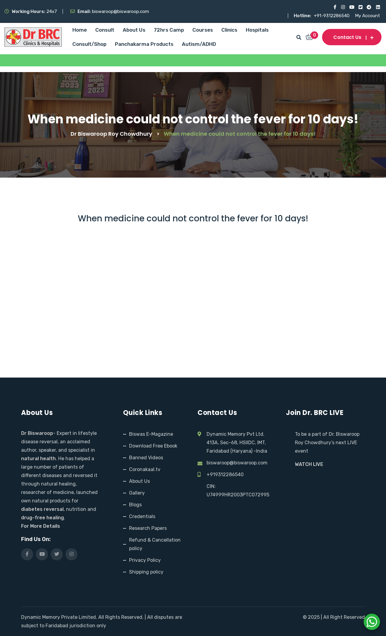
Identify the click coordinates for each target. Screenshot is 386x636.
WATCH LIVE (309, 464)
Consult (104, 30)
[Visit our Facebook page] (334, 7)
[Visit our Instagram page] (342, 7)
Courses (202, 30)
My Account (367, 15)
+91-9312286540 (332, 15)
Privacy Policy (145, 560)
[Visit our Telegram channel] (369, 7)
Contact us (351, 37)
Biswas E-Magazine (151, 434)
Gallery (137, 493)
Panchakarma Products (144, 44)
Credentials (142, 516)
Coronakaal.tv (144, 469)
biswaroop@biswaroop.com (237, 463)
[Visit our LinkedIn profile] (377, 7)
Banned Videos (146, 457)
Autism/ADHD (199, 44)
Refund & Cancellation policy (155, 544)
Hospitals (257, 30)
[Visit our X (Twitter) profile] (360, 7)
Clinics (229, 30)
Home (79, 30)
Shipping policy (146, 572)
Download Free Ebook (153, 446)
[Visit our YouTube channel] (351, 7)
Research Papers (148, 528)
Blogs (135, 505)
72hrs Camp (169, 30)
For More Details (40, 526)
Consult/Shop (89, 44)
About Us (134, 30)
